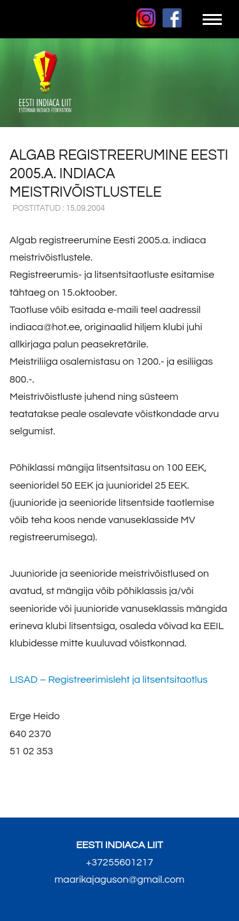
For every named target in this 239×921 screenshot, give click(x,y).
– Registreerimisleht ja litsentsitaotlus (109, 679)
